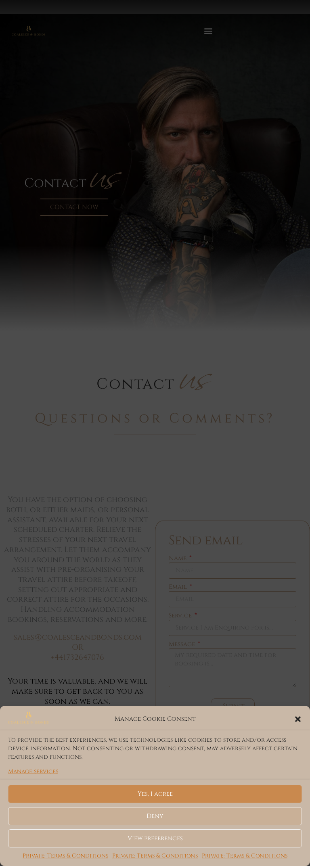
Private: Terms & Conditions (65, 856)
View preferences (155, 838)
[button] (298, 719)
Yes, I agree (155, 794)
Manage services (33, 771)
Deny (155, 816)
